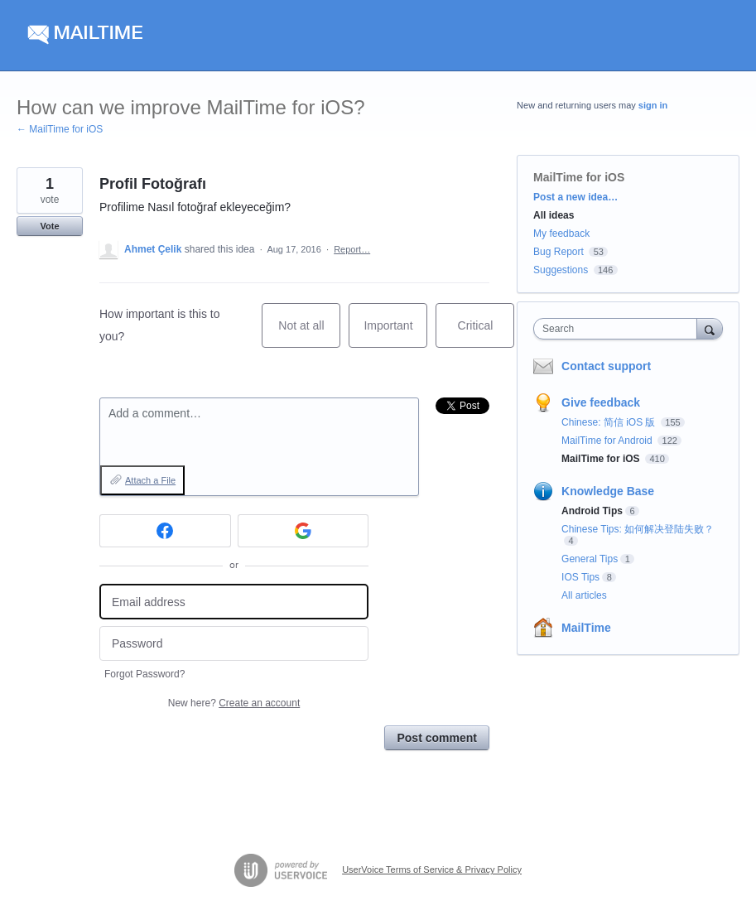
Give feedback (600, 402)
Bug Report (558, 252)
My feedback (561, 233)
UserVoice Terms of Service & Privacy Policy (432, 869)
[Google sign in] (303, 530)
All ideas (553, 215)
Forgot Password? (144, 674)
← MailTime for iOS (60, 129)
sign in (652, 105)
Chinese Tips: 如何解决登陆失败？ (637, 529)
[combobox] (619, 329)
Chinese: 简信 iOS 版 (609, 422)
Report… (352, 249)
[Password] (233, 644)
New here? (234, 703)
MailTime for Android (608, 440)
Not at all (309, 333)
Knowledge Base (607, 491)
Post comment (436, 737)
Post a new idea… (575, 197)
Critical (486, 333)
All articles (584, 595)
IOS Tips (580, 577)
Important (395, 333)
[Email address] (233, 601)
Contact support (606, 366)
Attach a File (150, 480)
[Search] (709, 328)
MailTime (586, 627)
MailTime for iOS (578, 177)
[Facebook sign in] (165, 530)
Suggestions (560, 270)
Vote (49, 226)
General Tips (589, 559)
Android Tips (592, 511)
